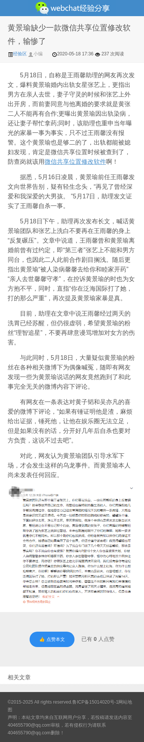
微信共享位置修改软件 (75, 161)
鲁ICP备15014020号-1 (95, 702)
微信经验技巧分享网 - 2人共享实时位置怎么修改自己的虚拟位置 (72, 8)
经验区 (18, 54)
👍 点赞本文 (52, 639)
